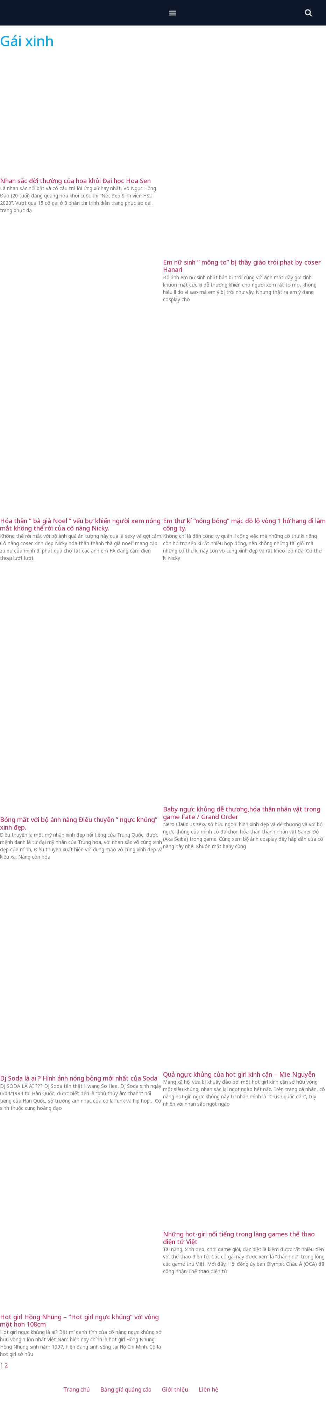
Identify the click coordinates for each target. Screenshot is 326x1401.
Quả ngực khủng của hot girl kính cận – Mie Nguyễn (239, 1074)
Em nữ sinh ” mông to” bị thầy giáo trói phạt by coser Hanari (242, 266)
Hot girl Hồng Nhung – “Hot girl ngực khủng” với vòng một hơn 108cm (79, 1321)
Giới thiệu (175, 1389)
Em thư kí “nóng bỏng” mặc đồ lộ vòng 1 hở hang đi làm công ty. (244, 525)
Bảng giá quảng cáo (125, 1389)
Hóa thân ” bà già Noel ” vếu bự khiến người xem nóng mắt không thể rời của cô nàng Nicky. (80, 525)
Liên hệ (208, 1389)
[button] (173, 13)
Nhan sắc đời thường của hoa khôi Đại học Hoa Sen (75, 180)
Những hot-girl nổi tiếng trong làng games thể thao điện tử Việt (239, 1238)
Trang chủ (76, 1389)
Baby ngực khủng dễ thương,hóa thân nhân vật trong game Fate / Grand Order (241, 813)
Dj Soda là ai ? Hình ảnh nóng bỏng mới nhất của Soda (78, 1078)
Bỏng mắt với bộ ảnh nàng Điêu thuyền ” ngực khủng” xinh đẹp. (78, 823)
